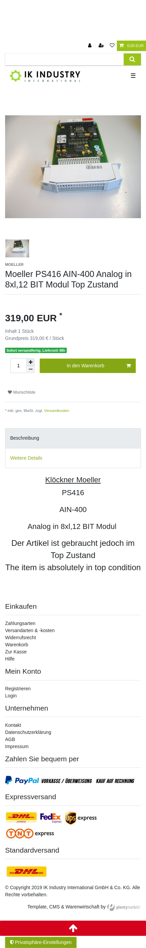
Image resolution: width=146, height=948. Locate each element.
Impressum (16, 746)
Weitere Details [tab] (26, 458)
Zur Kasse (16, 651)
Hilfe (10, 659)
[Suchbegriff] (64, 59)
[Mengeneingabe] (18, 366)
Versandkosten (56, 411)
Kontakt (13, 725)
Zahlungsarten (20, 623)
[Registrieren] (102, 46)
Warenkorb (16, 644)
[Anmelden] (90, 46)
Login (11, 695)
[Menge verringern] (30, 369)
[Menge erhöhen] (30, 362)
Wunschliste (21, 392)
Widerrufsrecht (20, 637)
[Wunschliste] (112, 46)
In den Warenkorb (99, 366)
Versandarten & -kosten (30, 630)
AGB (10, 739)
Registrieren (17, 688)
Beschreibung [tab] (24, 438)
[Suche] (132, 59)
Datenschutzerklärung (28, 732)
